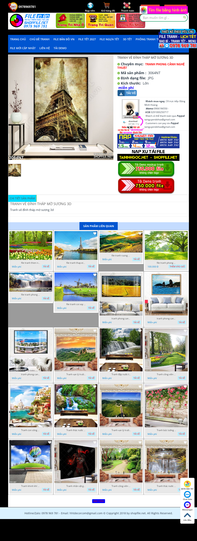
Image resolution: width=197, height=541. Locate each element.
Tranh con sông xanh (30, 430)
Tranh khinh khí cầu (30, 486)
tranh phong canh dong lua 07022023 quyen (121, 318)
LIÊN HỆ (44, 48)
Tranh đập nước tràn (121, 374)
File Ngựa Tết (109, 39)
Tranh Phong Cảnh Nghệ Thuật (150, 66)
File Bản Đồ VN (63, 39)
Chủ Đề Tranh (40, 39)
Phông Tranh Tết (148, 39)
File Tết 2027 (87, 39)
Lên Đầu (187, 516)
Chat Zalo (187, 496)
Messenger (187, 506)
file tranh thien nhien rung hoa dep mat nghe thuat (30, 263)
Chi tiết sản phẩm (22, 198)
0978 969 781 (187, 485)
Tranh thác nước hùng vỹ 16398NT (166, 486)
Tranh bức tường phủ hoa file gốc (166, 430)
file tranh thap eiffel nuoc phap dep (76, 263)
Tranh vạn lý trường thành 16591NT (121, 430)
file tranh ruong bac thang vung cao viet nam (121, 255)
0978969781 (22, 7)
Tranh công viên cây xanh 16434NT (121, 486)
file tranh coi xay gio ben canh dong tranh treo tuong (76, 304)
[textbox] (164, 18)
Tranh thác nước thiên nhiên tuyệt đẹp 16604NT (76, 430)
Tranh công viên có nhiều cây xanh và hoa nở (166, 374)
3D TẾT (127, 39)
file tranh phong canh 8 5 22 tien (30, 294)
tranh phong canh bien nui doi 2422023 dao (166, 318)
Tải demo (60, 48)
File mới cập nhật (23, 48)
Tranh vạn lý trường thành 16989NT (76, 374)
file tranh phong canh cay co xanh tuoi (166, 263)
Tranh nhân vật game (76, 486)
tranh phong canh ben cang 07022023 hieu (30, 374)
